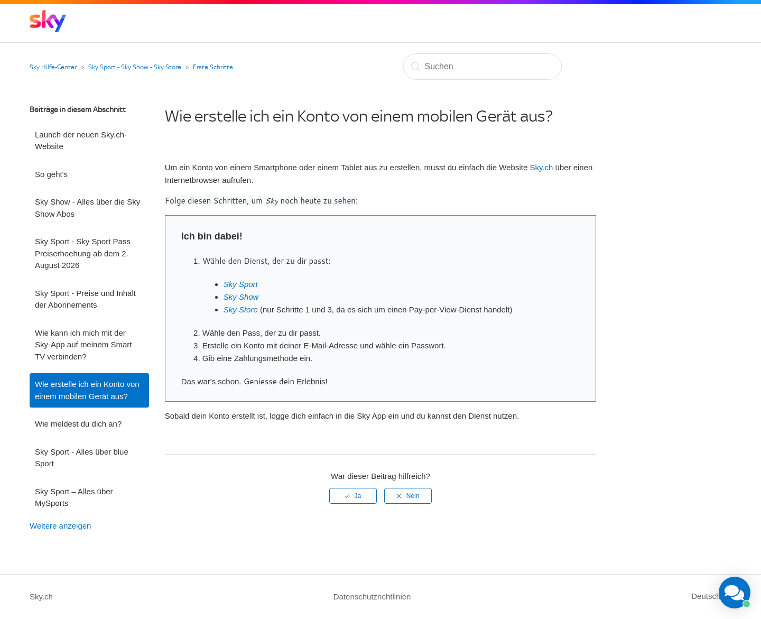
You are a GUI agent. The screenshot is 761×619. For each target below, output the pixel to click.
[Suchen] (482, 66)
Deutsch (706, 596)
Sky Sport (241, 284)
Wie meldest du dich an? (78, 423)
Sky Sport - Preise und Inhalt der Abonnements (85, 299)
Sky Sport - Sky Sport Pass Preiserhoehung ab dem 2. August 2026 (83, 253)
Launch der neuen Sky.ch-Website (81, 140)
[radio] (353, 496)
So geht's (51, 174)
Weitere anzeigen (60, 525)
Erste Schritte (213, 67)
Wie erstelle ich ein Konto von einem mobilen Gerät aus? (87, 390)
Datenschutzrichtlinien (372, 596)
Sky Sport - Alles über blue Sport (81, 457)
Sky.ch (541, 167)
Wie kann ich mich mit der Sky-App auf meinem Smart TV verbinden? (83, 344)
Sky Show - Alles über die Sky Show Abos (87, 207)
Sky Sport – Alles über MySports (74, 497)
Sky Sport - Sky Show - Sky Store (134, 67)
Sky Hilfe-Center (53, 67)
